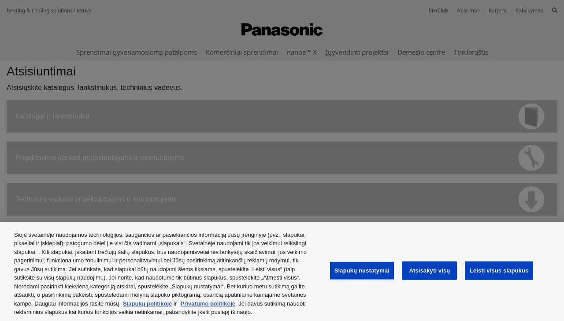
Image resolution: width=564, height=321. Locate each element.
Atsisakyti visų (429, 270)
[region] (282, 271)
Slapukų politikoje (147, 303)
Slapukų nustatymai (362, 270)
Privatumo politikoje (208, 303)
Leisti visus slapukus (499, 270)
